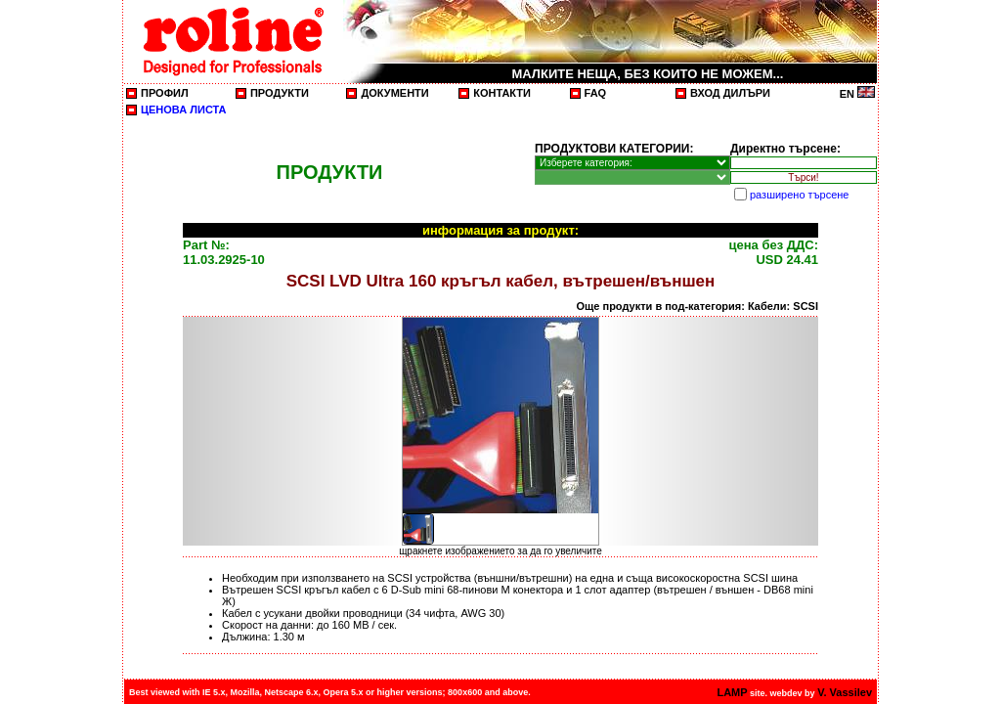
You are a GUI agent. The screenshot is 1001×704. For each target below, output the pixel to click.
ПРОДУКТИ (279, 93)
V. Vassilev (844, 692)
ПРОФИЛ (165, 93)
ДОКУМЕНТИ (394, 93)
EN (857, 94)
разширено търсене (799, 194)
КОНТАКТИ (502, 93)
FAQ (596, 93)
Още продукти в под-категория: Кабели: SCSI (698, 306)
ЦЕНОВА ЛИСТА (184, 109)
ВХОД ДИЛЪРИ (730, 93)
